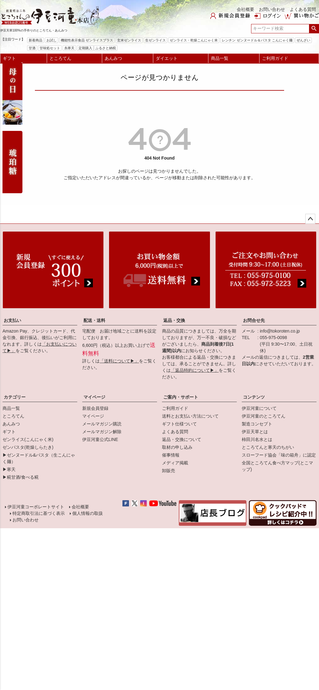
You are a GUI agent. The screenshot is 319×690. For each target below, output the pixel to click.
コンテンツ (254, 397)
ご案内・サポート (180, 397)
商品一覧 (219, 58)
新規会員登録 (95, 408)
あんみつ (113, 58)
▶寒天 (9, 469)
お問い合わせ (272, 9)
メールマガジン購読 (101, 423)
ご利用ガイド (275, 58)
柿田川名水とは (257, 439)
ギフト (9, 58)
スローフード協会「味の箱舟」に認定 (279, 455)
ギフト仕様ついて (179, 423)
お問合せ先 (254, 320)
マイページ (94, 397)
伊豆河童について (259, 408)
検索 (314, 28)
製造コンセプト (257, 423)
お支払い (12, 320)
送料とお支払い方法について (190, 416)
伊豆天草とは (255, 431)
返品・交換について (181, 439)
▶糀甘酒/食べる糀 (20, 477)
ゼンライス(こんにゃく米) (27, 439)
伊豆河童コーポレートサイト (36, 507)
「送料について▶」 (119, 360)
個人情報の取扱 (87, 514)
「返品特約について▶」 (195, 370)
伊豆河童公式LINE (100, 439)
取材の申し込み (177, 447)
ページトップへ (310, 219)
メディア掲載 (175, 462)
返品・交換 (174, 320)
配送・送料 (94, 320)
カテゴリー (15, 397)
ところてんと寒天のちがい (268, 447)
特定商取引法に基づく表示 (38, 514)
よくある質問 (303, 9)
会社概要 (245, 9)
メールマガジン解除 (101, 431)
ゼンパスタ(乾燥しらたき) (27, 447)
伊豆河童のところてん (263, 416)
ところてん (60, 58)
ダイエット (167, 58)
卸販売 (168, 470)
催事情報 (170, 455)
